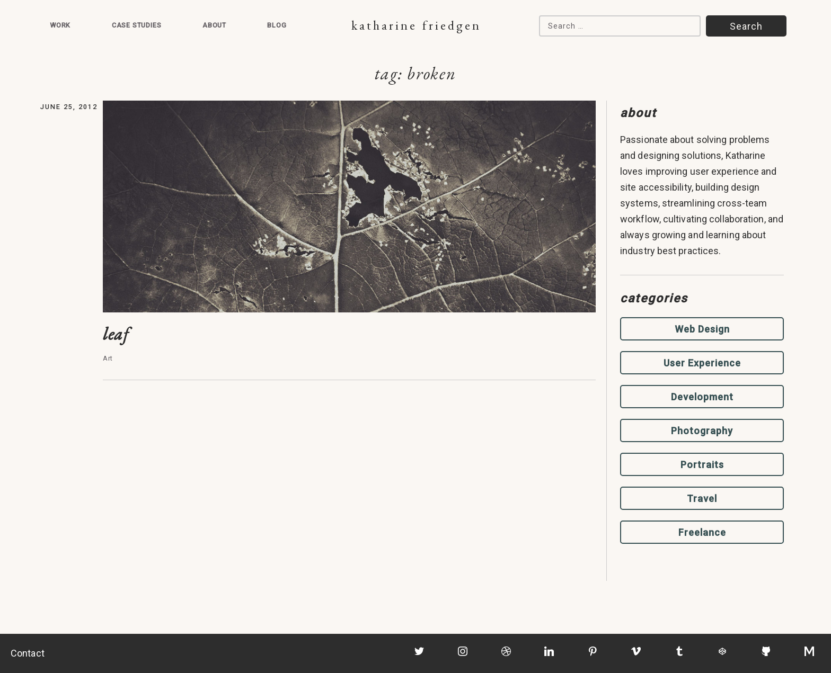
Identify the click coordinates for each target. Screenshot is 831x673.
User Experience (702, 363)
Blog (276, 25)
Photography (702, 430)
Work (60, 25)
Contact (28, 653)
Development (702, 396)
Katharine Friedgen (416, 25)
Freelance (702, 532)
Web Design (702, 329)
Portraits (702, 464)
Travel (702, 498)
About (214, 25)
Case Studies (137, 25)
